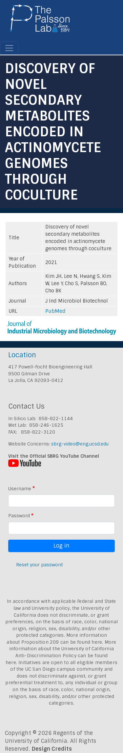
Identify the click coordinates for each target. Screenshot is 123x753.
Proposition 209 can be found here (61, 642)
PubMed (55, 311)
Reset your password (39, 565)
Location (22, 354)
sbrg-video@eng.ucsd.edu (80, 444)
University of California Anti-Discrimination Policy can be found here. (60, 655)
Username (19, 489)
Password (19, 516)
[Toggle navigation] (9, 48)
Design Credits (52, 748)
